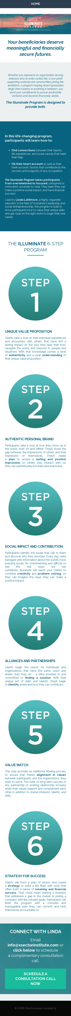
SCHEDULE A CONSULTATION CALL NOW (35, 979)
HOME (35, 3)
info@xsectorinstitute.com (33, 945)
